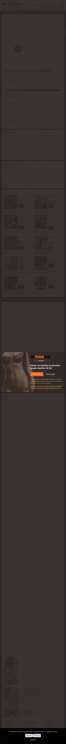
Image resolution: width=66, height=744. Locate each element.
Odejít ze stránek (50, 374)
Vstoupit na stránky (37, 374)
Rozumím (37, 735)
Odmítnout (33, 739)
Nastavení (29, 735)
